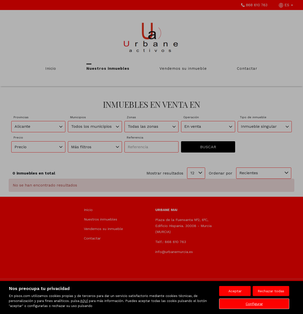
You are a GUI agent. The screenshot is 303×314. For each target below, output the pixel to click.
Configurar (254, 304)
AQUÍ (84, 301)
